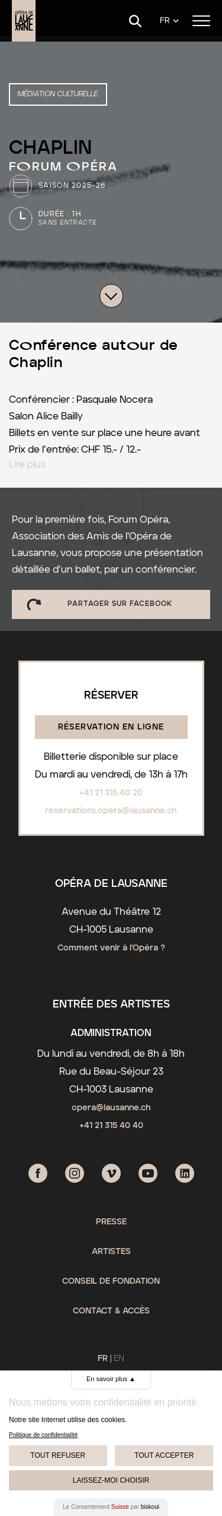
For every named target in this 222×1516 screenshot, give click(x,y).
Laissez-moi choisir (111, 1480)
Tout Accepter (164, 1455)
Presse (111, 1222)
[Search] (135, 21)
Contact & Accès (111, 1311)
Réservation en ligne (111, 727)
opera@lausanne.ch (111, 1108)
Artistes (111, 1251)
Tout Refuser (57, 1455)
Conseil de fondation (111, 1281)
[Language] (169, 21)
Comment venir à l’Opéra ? (111, 948)
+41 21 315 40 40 (111, 1126)
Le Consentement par (111, 1507)
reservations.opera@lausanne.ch (111, 811)
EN (119, 1358)
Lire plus (27, 464)
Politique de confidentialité (43, 1435)
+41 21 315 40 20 (111, 793)
